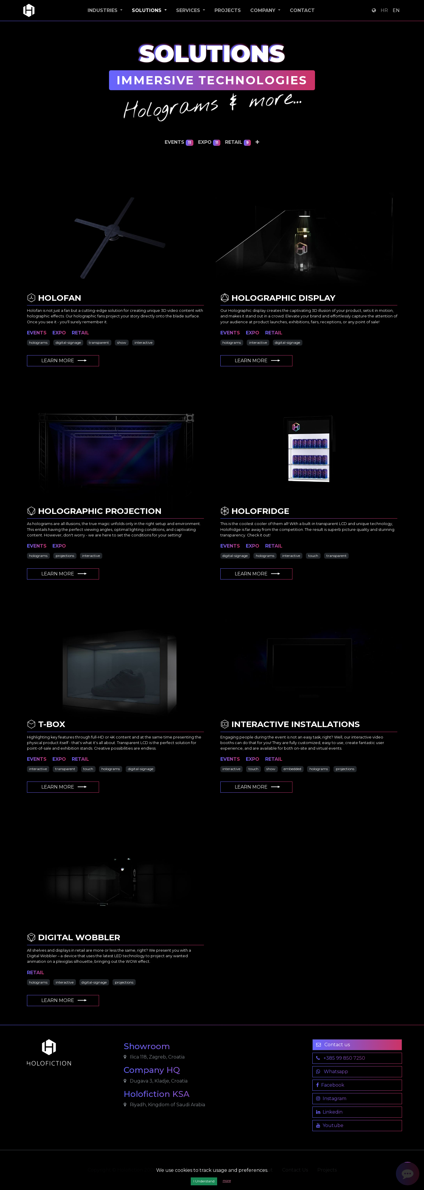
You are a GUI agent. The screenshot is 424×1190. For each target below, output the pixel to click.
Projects (227, 10)
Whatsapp (332, 1071)
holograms (38, 342)
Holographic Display (278, 298)
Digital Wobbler (73, 937)
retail (238, 142)
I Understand (203, 1181)
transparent (99, 342)
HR (384, 10)
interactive (143, 342)
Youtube (329, 1125)
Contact (302, 10)
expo (209, 142)
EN (396, 10)
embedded (292, 769)
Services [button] (189, 10)
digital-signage (68, 342)
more (227, 1181)
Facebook (330, 1085)
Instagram (331, 1098)
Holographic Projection (94, 511)
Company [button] (263, 10)
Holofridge (254, 511)
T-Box (46, 724)
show (121, 342)
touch (313, 555)
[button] (257, 142)
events (179, 142)
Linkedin (329, 1112)
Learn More (64, 360)
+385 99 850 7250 (340, 1058)
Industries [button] (103, 10)
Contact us (333, 1044)
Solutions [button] (147, 10)
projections (65, 555)
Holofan (54, 298)
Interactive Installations (290, 724)
